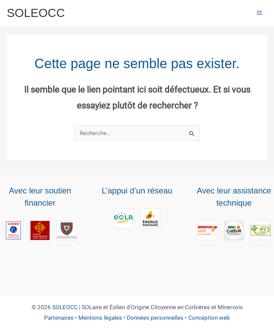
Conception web (209, 317)
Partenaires (59, 317)
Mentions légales (100, 317)
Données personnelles (155, 317)
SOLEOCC (65, 307)
